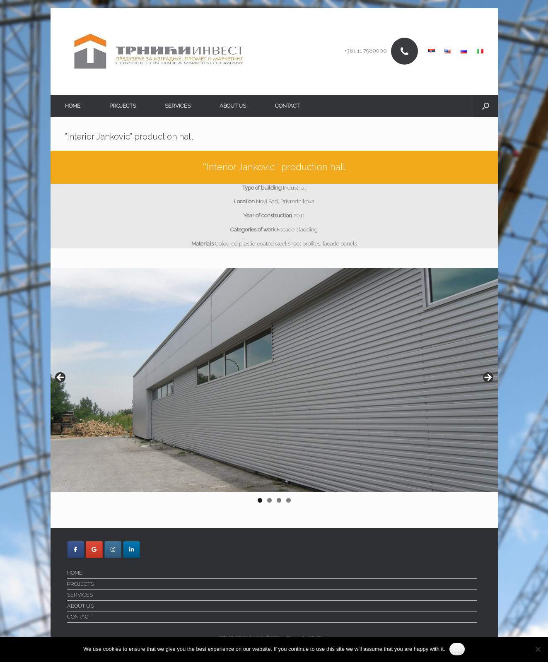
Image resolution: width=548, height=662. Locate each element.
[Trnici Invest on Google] (94, 549)
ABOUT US (233, 106)
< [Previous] (61, 378)
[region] (274, 388)
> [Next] (487, 378)
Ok (457, 649)
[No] (538, 649)
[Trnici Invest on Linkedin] (131, 549)
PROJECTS (122, 106)
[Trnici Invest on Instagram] (112, 549)
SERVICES (178, 106)
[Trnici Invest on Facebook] (75, 549)
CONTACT (287, 106)
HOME (72, 106)
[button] (485, 106)
